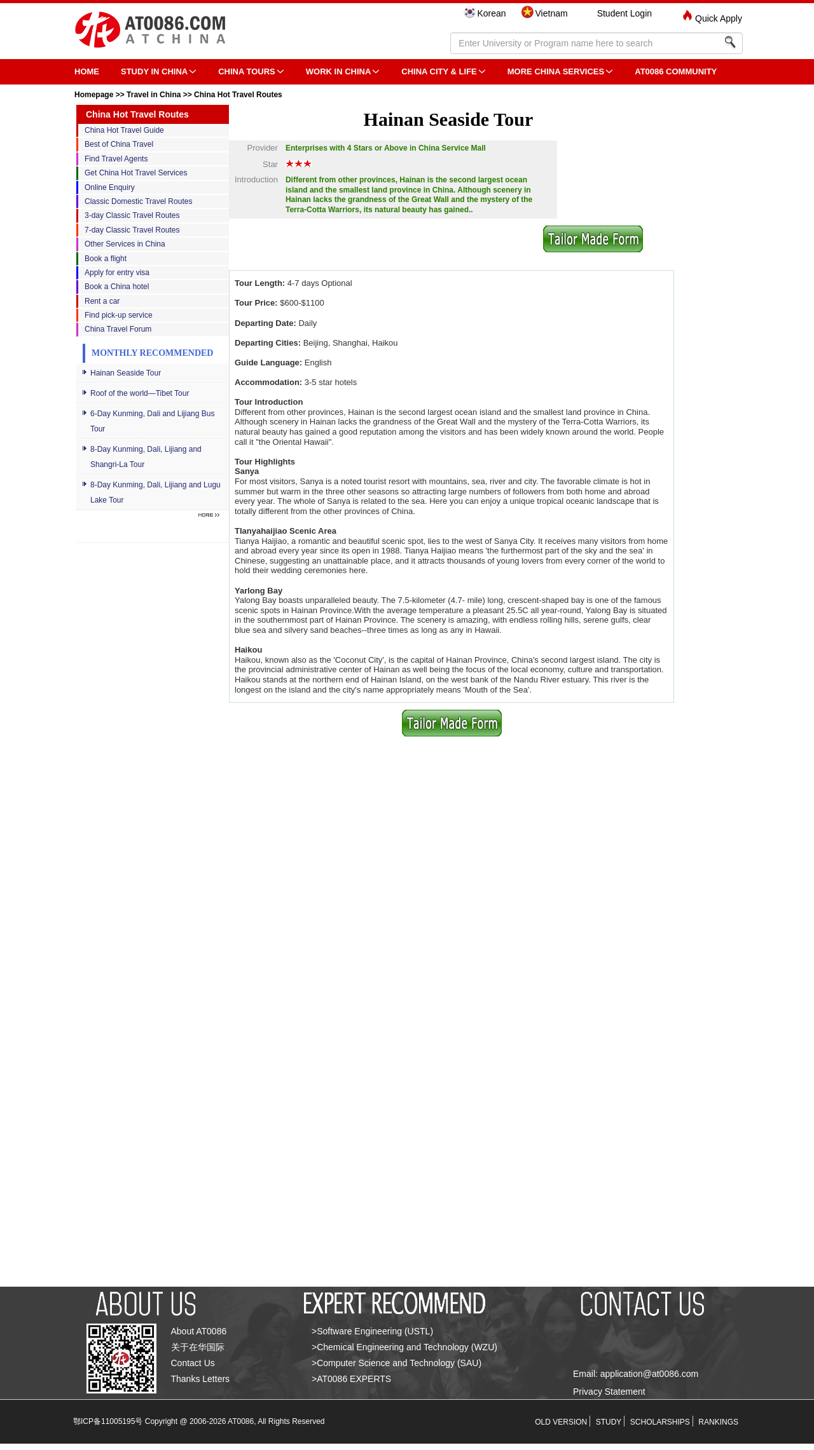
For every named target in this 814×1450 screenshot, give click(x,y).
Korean (491, 13)
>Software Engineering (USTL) (372, 1331)
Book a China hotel (117, 286)
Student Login (624, 13)
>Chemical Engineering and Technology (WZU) (404, 1347)
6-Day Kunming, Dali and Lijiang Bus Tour (152, 421)
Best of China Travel (119, 144)
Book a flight (106, 258)
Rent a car (102, 301)
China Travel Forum (118, 329)
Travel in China (154, 94)
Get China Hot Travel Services (136, 172)
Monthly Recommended (152, 353)
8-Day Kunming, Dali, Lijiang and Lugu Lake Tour (155, 492)
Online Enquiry (110, 187)
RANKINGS (718, 1422)
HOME (86, 71)
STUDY (609, 1422)
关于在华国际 (197, 1347)
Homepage (93, 94)
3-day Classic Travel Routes (132, 215)
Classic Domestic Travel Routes (138, 201)
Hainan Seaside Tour (125, 373)
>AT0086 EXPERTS (351, 1379)
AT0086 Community (676, 71)
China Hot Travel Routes (238, 94)
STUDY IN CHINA (154, 71)
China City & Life (438, 71)
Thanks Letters (200, 1379)
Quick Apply (718, 18)
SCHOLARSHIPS (660, 1422)
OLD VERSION (561, 1422)
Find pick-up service (119, 315)
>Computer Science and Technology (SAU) (396, 1363)
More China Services (555, 71)
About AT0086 (199, 1331)
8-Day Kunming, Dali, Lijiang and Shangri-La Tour (146, 457)
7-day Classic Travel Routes (132, 230)
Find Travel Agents (116, 158)
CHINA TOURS (246, 71)
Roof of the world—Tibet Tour (139, 393)
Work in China (338, 71)
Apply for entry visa (117, 272)
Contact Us (193, 1363)
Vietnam (551, 13)
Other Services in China (125, 244)
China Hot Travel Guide (124, 130)
